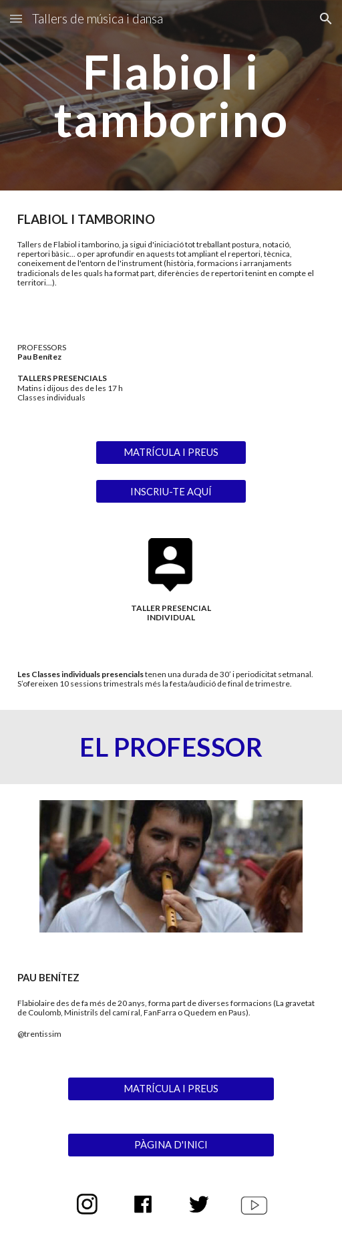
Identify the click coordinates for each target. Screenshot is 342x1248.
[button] (16, 18)
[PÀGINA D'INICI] (171, 1145)
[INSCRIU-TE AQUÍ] (171, 491)
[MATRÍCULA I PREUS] (171, 451)
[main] (171, 95)
